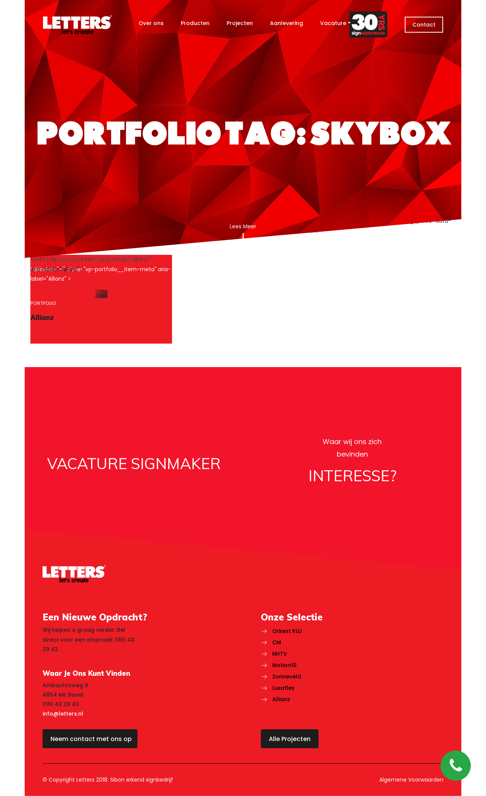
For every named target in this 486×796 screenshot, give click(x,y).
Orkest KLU (287, 631)
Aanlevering (286, 23)
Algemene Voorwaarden (411, 779)
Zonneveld (286, 676)
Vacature (333, 23)
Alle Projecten (290, 739)
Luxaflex (283, 688)
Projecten (240, 23)
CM (276, 642)
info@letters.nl (63, 713)
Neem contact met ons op (91, 739)
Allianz (281, 699)
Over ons (151, 23)
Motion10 (284, 665)
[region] (101, 299)
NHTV (279, 654)
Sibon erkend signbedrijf (141, 779)
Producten (195, 23)
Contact (424, 24)
